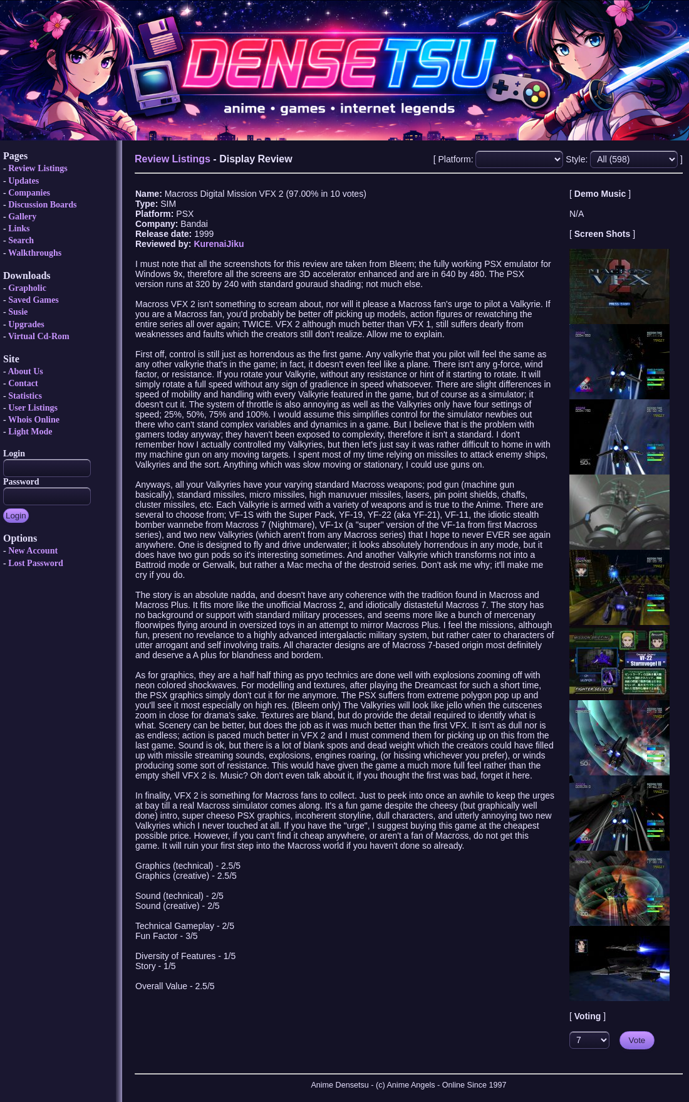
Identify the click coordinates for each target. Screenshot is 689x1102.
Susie (18, 312)
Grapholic (27, 288)
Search (21, 240)
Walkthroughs (34, 253)
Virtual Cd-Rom (39, 336)
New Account (33, 550)
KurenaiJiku (219, 244)
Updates (23, 181)
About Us (25, 371)
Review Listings (38, 168)
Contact (23, 383)
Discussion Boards (42, 204)
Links (18, 228)
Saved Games (33, 300)
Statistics (25, 396)
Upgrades (26, 324)
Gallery (22, 216)
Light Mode (30, 431)
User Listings (33, 407)
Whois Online (34, 419)
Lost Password (35, 563)
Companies (29, 192)
